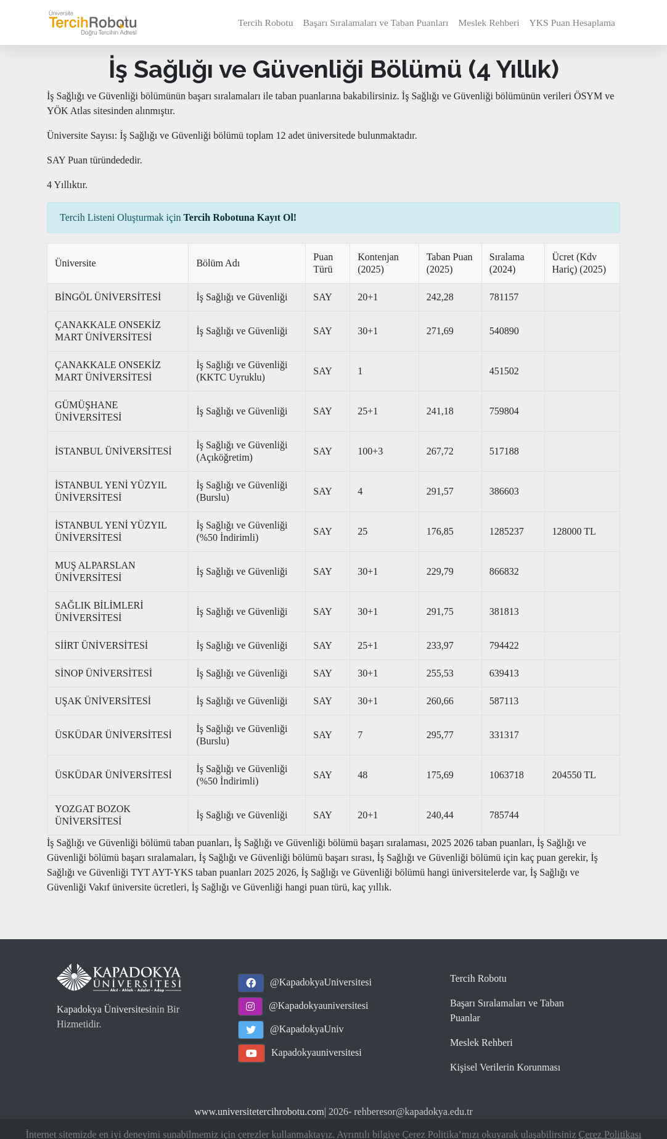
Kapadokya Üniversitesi (104, 1009)
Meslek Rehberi (488, 22)
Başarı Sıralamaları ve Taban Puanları (375, 22)
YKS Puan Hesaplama (572, 22)
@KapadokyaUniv (307, 1029)
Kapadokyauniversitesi (316, 1052)
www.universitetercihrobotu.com (259, 1111)
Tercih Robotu (265, 22)
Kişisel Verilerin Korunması (505, 1067)
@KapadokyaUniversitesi (321, 982)
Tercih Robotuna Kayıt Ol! (240, 217)
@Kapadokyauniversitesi (318, 1005)
